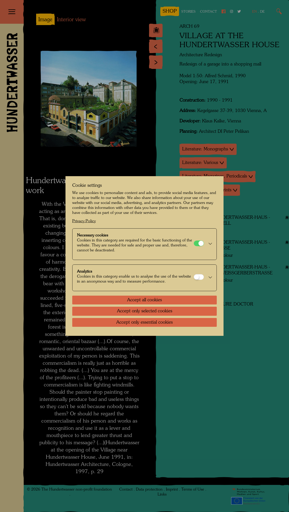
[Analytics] (199, 277)
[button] (209, 244)
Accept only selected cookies (144, 311)
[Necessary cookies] (199, 243)
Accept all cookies (144, 300)
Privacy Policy (84, 221)
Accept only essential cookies (144, 322)
